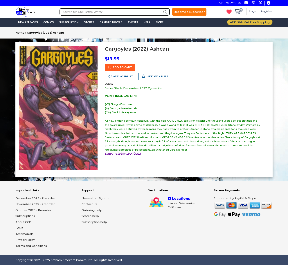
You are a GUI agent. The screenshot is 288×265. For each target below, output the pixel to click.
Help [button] (147, 22)
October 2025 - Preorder (33, 210)
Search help (90, 216)
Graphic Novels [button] (111, 22)
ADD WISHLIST (120, 76)
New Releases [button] (28, 22)
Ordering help (92, 210)
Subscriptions (25, 216)
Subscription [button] (69, 22)
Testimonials (24, 234)
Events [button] (133, 22)
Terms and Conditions (31, 246)
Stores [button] (89, 22)
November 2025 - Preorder (35, 204)
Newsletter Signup (95, 198)
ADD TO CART (120, 67)
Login (253, 11)
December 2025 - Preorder (35, 198)
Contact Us (89, 204)
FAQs (19, 228)
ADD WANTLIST (154, 76)
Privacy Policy (25, 240)
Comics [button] (48, 22)
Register (266, 11)
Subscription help (94, 222)
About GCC (23, 222)
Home (19, 32)
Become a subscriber (189, 12)
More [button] (159, 22)
